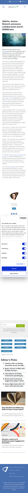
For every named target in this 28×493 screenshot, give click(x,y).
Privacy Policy (12, 473)
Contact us (22, 467)
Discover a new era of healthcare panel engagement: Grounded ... (13, 441)
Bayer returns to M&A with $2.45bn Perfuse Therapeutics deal (15, 370)
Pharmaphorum (5, 469)
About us (11, 467)
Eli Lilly (14, 96)
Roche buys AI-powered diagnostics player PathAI (14, 380)
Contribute (11, 470)
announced (5, 51)
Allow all (14, 268)
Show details (20, 264)
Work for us (21, 476)
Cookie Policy (18, 470)
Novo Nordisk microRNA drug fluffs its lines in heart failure (13, 408)
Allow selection (14, 273)
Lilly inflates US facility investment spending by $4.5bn (14, 376)
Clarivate (12, 167)
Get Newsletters (15, 1)
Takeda (7, 98)
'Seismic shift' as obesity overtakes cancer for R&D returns (14, 365)
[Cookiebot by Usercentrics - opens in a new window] (20, 218)
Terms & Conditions (13, 476)
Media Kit (24, 1)
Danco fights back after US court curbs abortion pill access (14, 386)
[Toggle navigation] (3, 6)
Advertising (16, 467)
